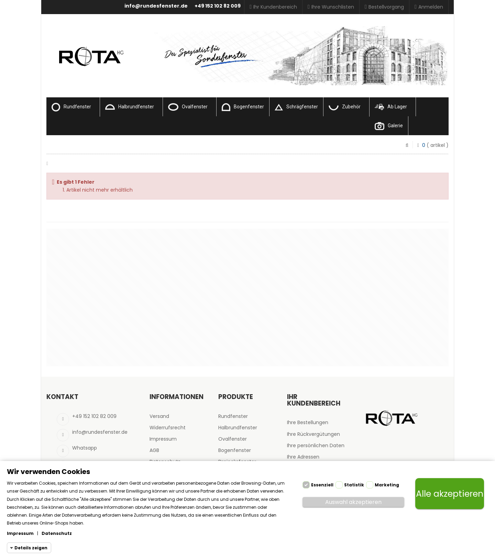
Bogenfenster (243, 107)
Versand (159, 416)
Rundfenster (71, 107)
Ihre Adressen (303, 456)
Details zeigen (30, 548)
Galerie (389, 126)
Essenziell (322, 485)
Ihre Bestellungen (307, 422)
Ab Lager (391, 107)
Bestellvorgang (384, 6)
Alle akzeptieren (449, 494)
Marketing (387, 485)
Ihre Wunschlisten (331, 6)
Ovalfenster (188, 107)
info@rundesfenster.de (156, 5)
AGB (154, 450)
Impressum (163, 438)
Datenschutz (57, 533)
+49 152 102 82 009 (218, 5)
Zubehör (345, 107)
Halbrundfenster (129, 107)
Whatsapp (84, 447)
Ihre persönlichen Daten (315, 445)
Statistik (354, 485)
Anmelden (429, 6)
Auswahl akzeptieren (353, 502)
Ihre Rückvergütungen (313, 434)
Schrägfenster (296, 107)
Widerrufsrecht (168, 427)
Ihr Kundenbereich (273, 6)
